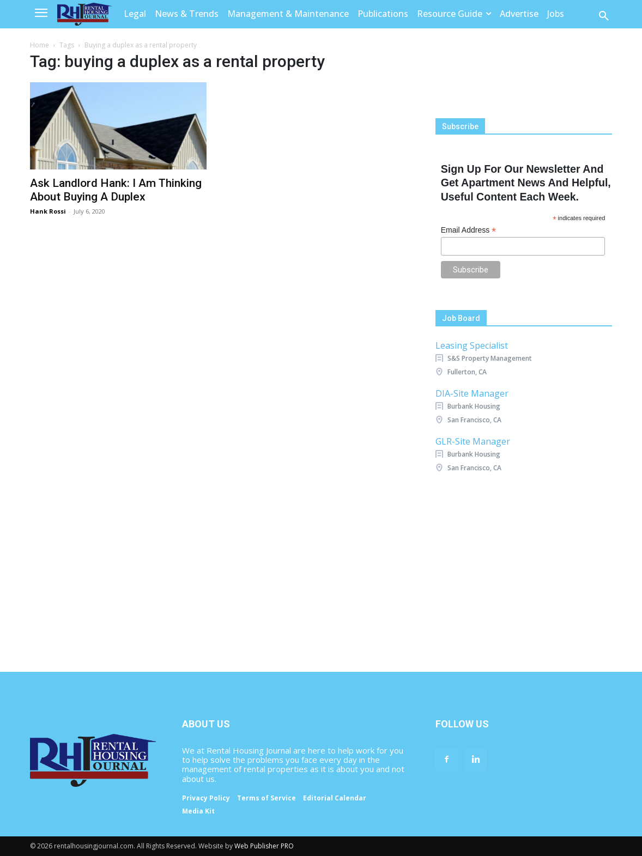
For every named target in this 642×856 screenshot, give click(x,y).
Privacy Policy (206, 798)
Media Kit (198, 811)
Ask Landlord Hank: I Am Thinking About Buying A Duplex (116, 190)
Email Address (468, 230)
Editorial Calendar (334, 798)
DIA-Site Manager (471, 393)
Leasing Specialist (471, 345)
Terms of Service (266, 798)
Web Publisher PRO (264, 846)
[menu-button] (41, 14)
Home (39, 45)
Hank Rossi (48, 211)
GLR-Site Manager (472, 441)
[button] (604, 16)
